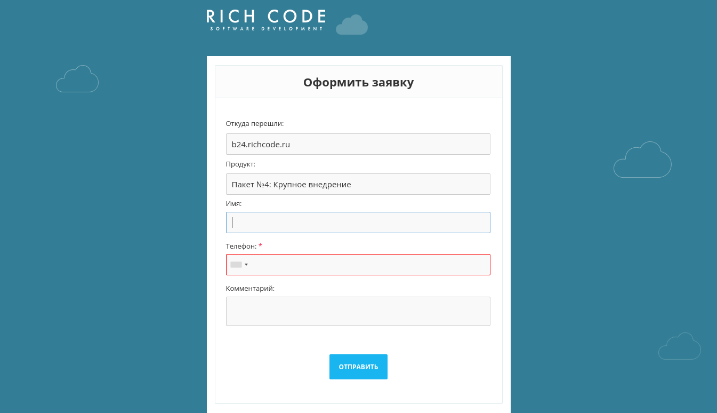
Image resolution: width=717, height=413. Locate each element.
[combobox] (239, 265)
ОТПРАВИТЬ (358, 366)
